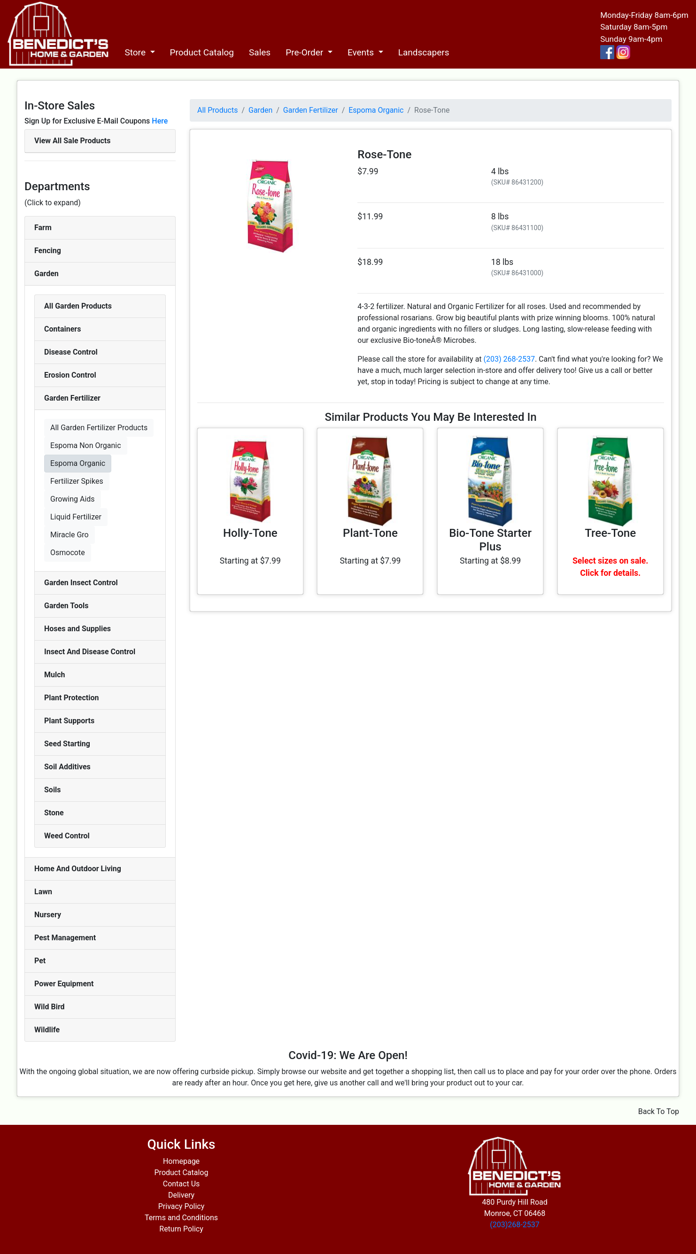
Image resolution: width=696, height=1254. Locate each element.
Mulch (54, 674)
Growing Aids (72, 499)
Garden (46, 273)
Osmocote (67, 552)
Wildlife (47, 1029)
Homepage (181, 1161)
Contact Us (181, 1183)
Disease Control (71, 352)
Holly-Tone (250, 533)
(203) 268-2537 (509, 359)
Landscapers (423, 52)
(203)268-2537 (514, 1224)
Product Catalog (202, 52)
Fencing (47, 250)
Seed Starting (67, 743)
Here (160, 120)
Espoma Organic (77, 463)
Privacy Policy (181, 1206)
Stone (54, 812)
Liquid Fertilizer (75, 516)
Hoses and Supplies (77, 628)
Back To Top (658, 1111)
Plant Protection (71, 697)
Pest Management (65, 937)
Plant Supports (69, 720)
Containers (62, 329)
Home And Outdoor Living (77, 868)
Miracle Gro (69, 534)
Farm (43, 227)
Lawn (43, 891)
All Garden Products (78, 306)
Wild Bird (49, 1006)
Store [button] (135, 52)
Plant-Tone (370, 533)
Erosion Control (70, 375)
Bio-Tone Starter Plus (490, 539)
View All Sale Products (72, 140)
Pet (40, 960)
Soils (52, 789)
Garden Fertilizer (72, 398)
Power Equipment (63, 983)
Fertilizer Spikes (76, 481)
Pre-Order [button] (305, 52)
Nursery (47, 914)
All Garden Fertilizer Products (98, 427)
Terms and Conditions (181, 1217)
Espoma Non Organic (85, 445)
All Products (217, 110)
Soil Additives (67, 766)
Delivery (181, 1195)
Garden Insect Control (81, 582)
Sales (260, 52)
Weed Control (67, 835)
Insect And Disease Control (89, 651)
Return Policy (181, 1228)
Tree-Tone (610, 533)
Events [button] (362, 52)
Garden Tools (66, 605)
